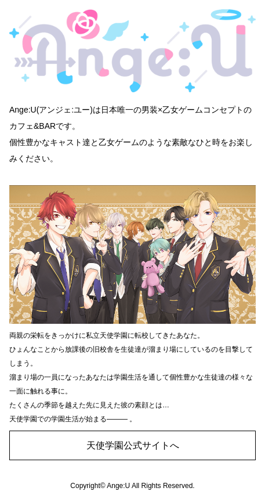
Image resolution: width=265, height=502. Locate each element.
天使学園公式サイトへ (132, 445)
